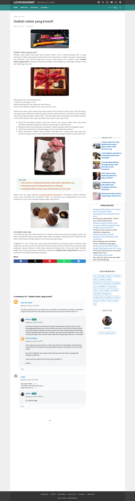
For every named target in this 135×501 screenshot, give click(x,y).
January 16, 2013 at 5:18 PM (34, 322)
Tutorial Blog (112, 286)
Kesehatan (117, 276)
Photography (116, 283)
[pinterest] (49, 261)
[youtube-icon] (111, 2)
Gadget (106, 290)
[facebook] (21, 261)
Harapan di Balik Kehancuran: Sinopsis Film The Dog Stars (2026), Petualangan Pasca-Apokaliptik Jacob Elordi (107, 212)
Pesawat (117, 297)
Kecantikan (114, 290)
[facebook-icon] (98, 2)
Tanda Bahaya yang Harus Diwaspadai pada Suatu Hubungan (42, 186)
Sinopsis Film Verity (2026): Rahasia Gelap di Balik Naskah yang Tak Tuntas (107, 247)
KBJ (95, 304)
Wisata (109, 279)
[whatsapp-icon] (116, 2)
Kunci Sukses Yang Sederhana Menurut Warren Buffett (109, 175)
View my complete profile (107, 333)
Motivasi (109, 276)
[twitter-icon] (103, 2)
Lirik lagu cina (106, 293)
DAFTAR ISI (34, 7)
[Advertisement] (50, 279)
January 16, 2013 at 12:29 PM (30, 306)
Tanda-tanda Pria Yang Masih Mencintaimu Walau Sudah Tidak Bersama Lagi (47, 183)
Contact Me (90, 494)
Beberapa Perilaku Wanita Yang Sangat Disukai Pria (111, 194)
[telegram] (78, 261)
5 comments (30, 26)
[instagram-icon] (107, 2)
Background (44, 494)
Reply (22, 369)
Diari (95, 279)
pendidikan (102, 286)
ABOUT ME (24, 7)
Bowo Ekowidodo (26, 303)
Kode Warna (61, 494)
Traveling (102, 279)
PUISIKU (53, 494)
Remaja (96, 300)
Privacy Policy (72, 494)
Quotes (116, 300)
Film (95, 276)
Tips (95, 286)
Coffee (103, 300)
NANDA (28, 319)
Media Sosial (98, 283)
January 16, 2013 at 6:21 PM (29, 380)
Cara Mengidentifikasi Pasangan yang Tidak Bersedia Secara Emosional (46, 189)
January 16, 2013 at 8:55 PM (34, 396)
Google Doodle (98, 297)
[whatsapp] (64, 261)
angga (23, 377)
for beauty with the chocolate (49, 195)
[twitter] (35, 261)
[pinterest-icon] (120, 2)
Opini (95, 290)
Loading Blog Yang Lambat (102, 255)
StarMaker (109, 297)
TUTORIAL (44, 7)
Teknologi (97, 293)
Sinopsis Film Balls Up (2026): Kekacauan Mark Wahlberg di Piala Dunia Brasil (105, 236)
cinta (100, 290)
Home (16, 7)
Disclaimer (81, 494)
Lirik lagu (101, 276)
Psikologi (106, 283)
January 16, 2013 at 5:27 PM (34, 341)
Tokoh (109, 300)
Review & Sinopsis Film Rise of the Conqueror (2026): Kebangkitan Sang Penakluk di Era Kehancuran (106, 225)
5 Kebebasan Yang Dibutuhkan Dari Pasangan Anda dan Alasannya (109, 185)
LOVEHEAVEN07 (24, 2)
